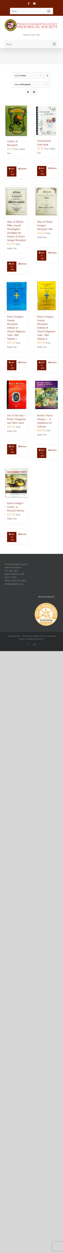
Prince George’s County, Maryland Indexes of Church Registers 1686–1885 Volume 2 (46, 327)
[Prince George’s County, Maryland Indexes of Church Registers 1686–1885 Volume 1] (16, 296)
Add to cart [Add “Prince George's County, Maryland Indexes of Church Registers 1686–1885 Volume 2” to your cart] (42, 365)
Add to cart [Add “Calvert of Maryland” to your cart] (12, 171)
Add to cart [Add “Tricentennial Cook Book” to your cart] (42, 171)
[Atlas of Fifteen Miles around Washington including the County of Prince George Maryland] (16, 201)
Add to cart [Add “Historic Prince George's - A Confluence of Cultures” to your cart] (42, 453)
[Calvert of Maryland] (16, 121)
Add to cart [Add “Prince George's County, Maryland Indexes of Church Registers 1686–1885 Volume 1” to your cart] (12, 365)
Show (23, 84)
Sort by (20, 76)
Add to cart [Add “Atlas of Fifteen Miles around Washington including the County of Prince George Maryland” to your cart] (12, 266)
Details (23, 169)
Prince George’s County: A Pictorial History (15, 507)
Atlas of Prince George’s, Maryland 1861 (45, 225)
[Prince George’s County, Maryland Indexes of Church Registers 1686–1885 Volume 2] (46, 296)
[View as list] (34, 92)
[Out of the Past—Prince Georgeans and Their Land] (16, 395)
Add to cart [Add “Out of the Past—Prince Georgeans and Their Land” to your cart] (12, 449)
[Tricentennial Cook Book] (46, 120)
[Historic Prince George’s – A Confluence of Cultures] (46, 395)
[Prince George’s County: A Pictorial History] (16, 482)
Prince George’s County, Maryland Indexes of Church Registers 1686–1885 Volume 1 (16, 327)
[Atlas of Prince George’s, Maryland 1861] (46, 201)
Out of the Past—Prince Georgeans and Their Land (16, 419)
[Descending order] (47, 75)
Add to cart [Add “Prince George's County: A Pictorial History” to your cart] (12, 537)
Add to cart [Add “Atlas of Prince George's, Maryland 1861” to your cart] (42, 255)
